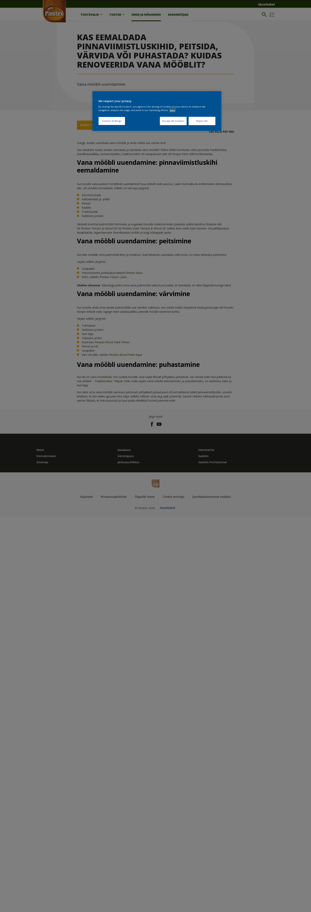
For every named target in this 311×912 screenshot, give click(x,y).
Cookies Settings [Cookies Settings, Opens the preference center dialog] (112, 120)
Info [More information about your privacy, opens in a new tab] (172, 110)
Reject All (202, 120)
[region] (156, 111)
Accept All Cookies (173, 120)
